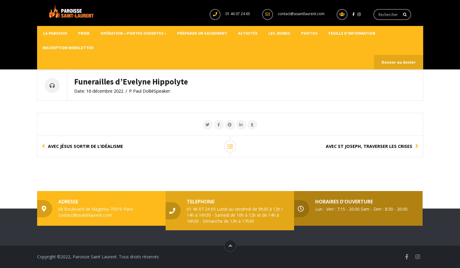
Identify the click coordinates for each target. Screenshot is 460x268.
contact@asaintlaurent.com (301, 13)
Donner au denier (399, 62)
